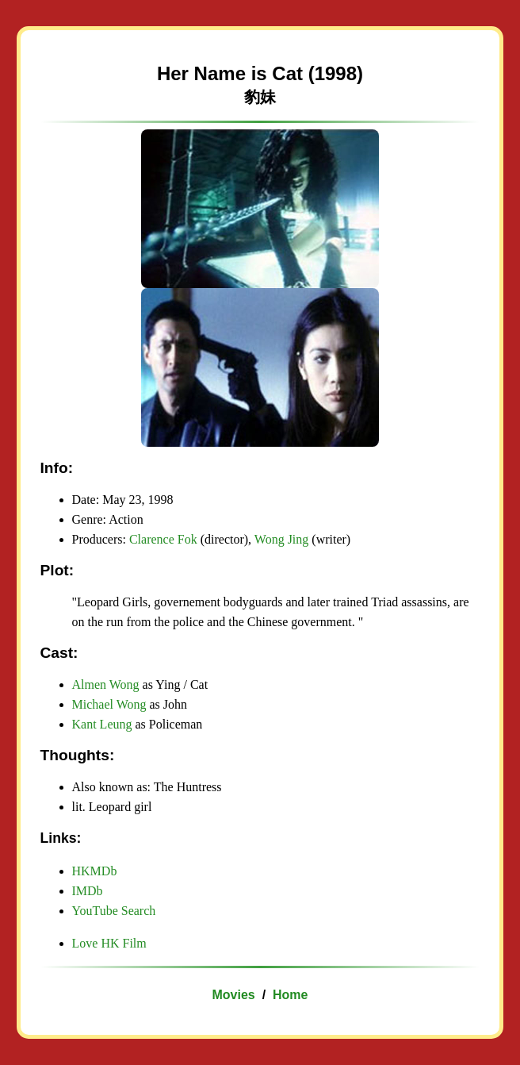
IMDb (87, 891)
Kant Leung (102, 724)
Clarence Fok (163, 539)
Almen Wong (106, 684)
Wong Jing (281, 539)
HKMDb (94, 871)
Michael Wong (109, 704)
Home (290, 995)
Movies (233, 995)
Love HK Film (109, 943)
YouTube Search (114, 910)
